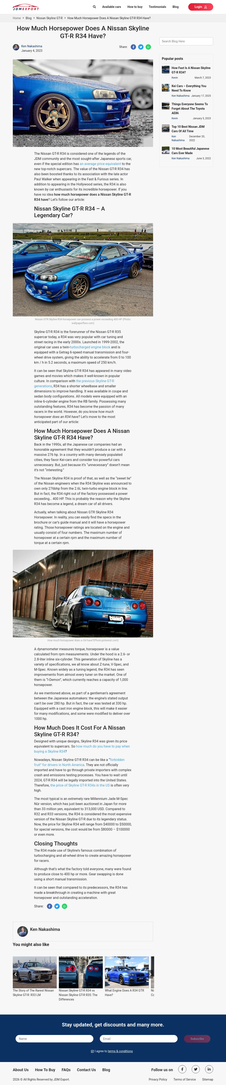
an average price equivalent (100, 164)
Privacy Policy (158, 1079)
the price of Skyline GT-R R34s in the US (80, 785)
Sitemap (207, 1079)
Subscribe (197, 1039)
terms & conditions (120, 1051)
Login (201, 7)
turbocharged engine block (90, 347)
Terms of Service (185, 1079)
